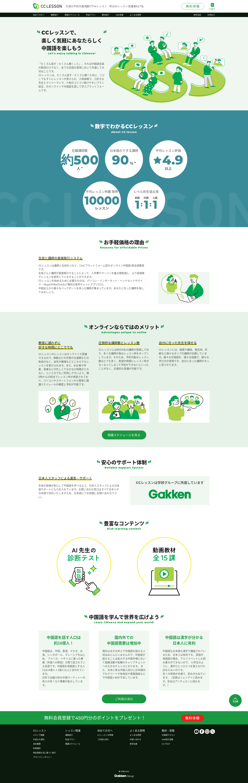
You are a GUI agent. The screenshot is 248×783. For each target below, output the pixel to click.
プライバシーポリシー (42, 757)
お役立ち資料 (38, 739)
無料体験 (192, 717)
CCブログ (166, 743)
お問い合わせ (135, 739)
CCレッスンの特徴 (105, 735)
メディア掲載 (38, 735)
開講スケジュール (72, 743)
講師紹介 (69, 735)
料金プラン (70, 739)
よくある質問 (135, 735)
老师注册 (133, 743)
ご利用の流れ (103, 739)
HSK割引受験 (167, 739)
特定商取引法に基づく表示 (44, 752)
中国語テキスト (168, 735)
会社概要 (37, 743)
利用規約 (37, 748)
